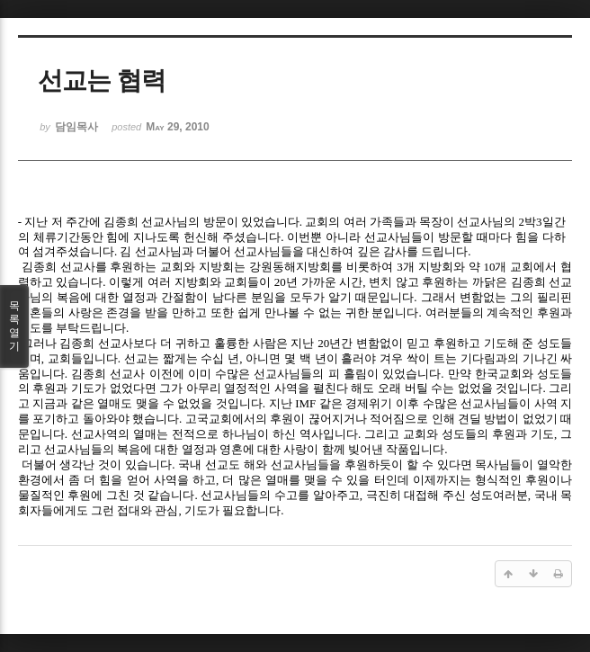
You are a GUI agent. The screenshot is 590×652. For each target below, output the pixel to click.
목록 (14, 326)
